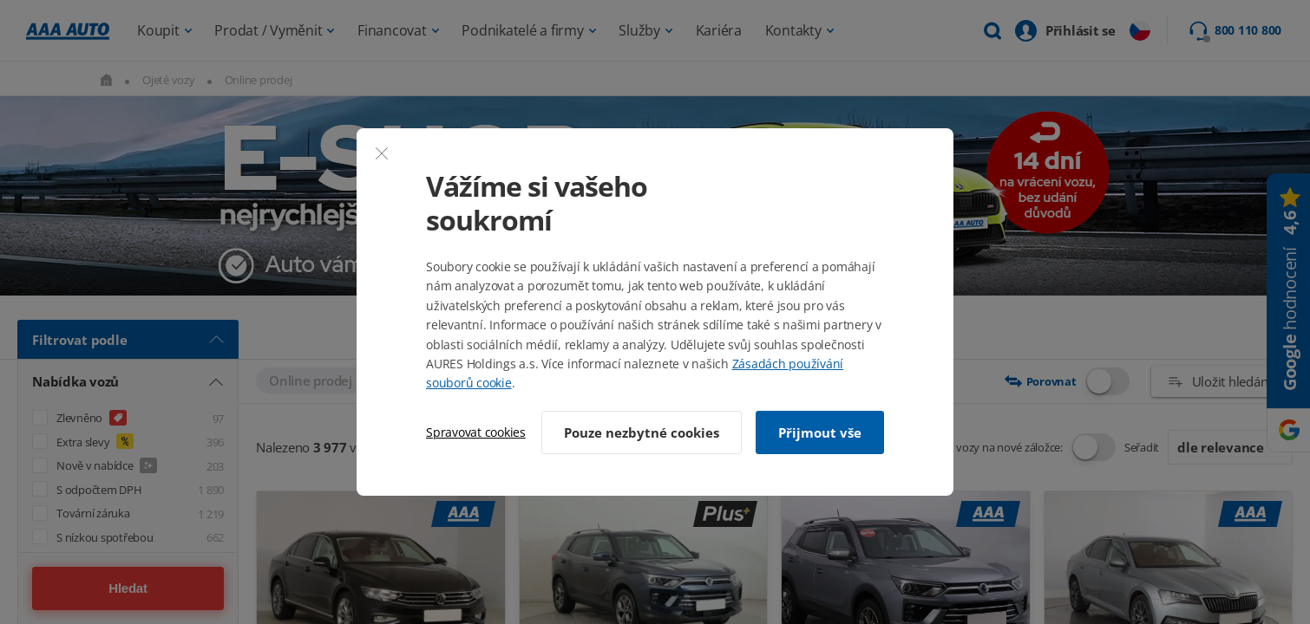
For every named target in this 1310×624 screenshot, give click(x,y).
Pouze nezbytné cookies (641, 432)
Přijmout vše (819, 432)
